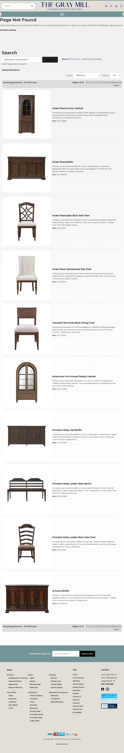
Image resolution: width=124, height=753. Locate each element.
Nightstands (13, 684)
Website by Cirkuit (62, 744)
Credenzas (12, 702)
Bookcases (13, 698)
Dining (30, 675)
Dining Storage (35, 684)
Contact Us (77, 696)
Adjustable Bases (57, 702)
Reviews (76, 693)
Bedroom (10, 675)
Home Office (11, 692)
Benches (54, 678)
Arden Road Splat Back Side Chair (71, 215)
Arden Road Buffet (62, 162)
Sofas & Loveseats (36, 695)
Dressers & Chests (15, 681)
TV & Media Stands (36, 714)
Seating (32, 681)
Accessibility (77, 712)
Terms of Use (77, 709)
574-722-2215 (107, 684)
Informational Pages (90, 59)
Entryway (52, 675)
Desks (11, 695)
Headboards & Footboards (18, 678)
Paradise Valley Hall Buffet (67, 430)
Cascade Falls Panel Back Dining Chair (73, 323)
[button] (106, 6)
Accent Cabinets (57, 687)
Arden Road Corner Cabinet (67, 108)
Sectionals (33, 698)
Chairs (11, 708)
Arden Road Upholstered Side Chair (72, 269)
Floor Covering (78, 678)
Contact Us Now (8, 30)
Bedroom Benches (15, 687)
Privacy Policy (78, 706)
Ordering (76, 703)
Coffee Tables (34, 721)
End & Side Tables (36, 717)
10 (110, 83)
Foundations (55, 698)
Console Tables (56, 684)
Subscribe (87, 654)
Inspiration (77, 690)
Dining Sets (34, 687)
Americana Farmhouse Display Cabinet (74, 376)
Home (75, 674)
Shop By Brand (78, 684)
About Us (76, 700)
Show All (117, 83)
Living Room (32, 692)
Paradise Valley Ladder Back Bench (72, 484)
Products (74, 59)
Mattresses (55, 695)
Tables (32, 678)
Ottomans (33, 705)
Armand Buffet (60, 591)
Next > (117, 85)
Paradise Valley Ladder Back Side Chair (74, 537)
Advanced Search (10, 70)
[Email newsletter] (66, 654)
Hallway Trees (56, 681)
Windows (76, 681)
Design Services (78, 687)
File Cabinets (13, 705)
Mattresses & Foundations (58, 692)
